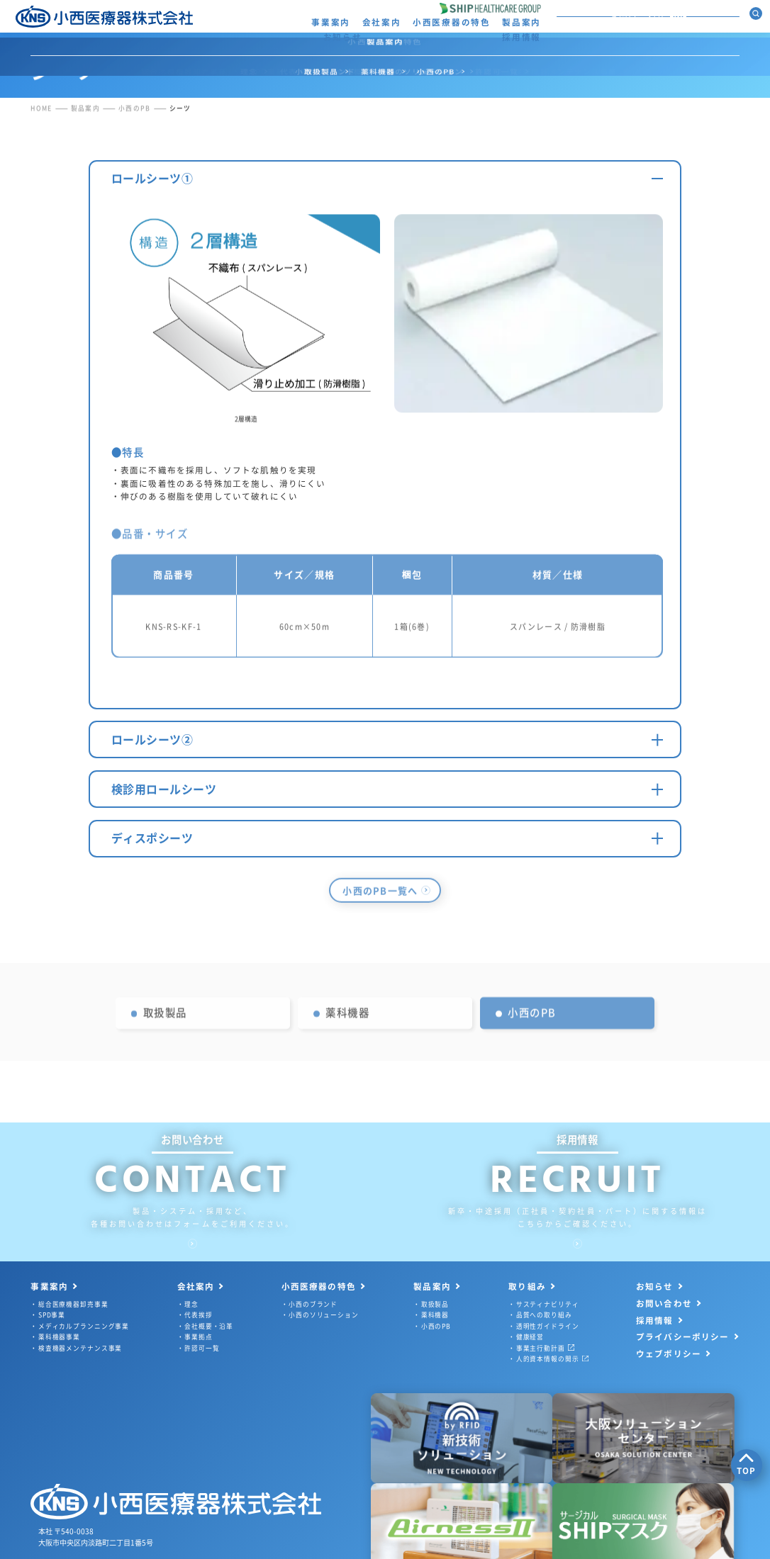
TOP (746, 1464)
